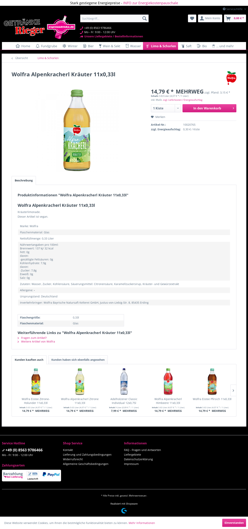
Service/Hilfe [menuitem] (233, 9)
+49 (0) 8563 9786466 (24, 450)
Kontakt (68, 450)
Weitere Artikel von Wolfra (36, 341)
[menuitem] (114, 18)
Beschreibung (24, 180)
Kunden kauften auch (29, 360)
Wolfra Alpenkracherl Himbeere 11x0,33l (168, 401)
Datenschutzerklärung (138, 459)
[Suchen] (144, 18)
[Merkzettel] (192, 18)
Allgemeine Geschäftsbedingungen (85, 464)
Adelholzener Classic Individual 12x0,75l (123, 401)
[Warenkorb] (235, 18)
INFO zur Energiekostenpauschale (150, 3)
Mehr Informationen (142, 523)
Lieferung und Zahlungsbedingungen (87, 454)
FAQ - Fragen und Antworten (142, 450)
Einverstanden (234, 523)
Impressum (131, 464)
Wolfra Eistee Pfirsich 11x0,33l (212, 399)
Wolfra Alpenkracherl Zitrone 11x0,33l (80, 401)
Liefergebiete (132, 454)
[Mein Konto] (210, 18)
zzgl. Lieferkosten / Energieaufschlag (182, 99)
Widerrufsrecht (73, 459)
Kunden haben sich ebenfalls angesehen (78, 360)
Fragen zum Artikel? (32, 338)
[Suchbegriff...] (114, 18)
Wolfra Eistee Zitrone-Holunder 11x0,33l (36, 401)
